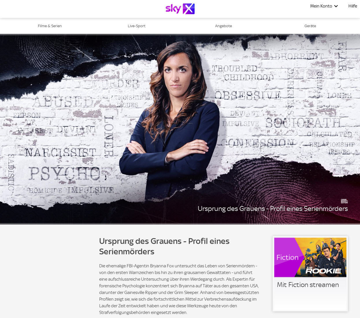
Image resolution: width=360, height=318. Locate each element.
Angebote (223, 26)
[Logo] (180, 8)
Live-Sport (136, 26)
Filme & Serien (50, 26)
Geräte (310, 26)
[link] (310, 273)
